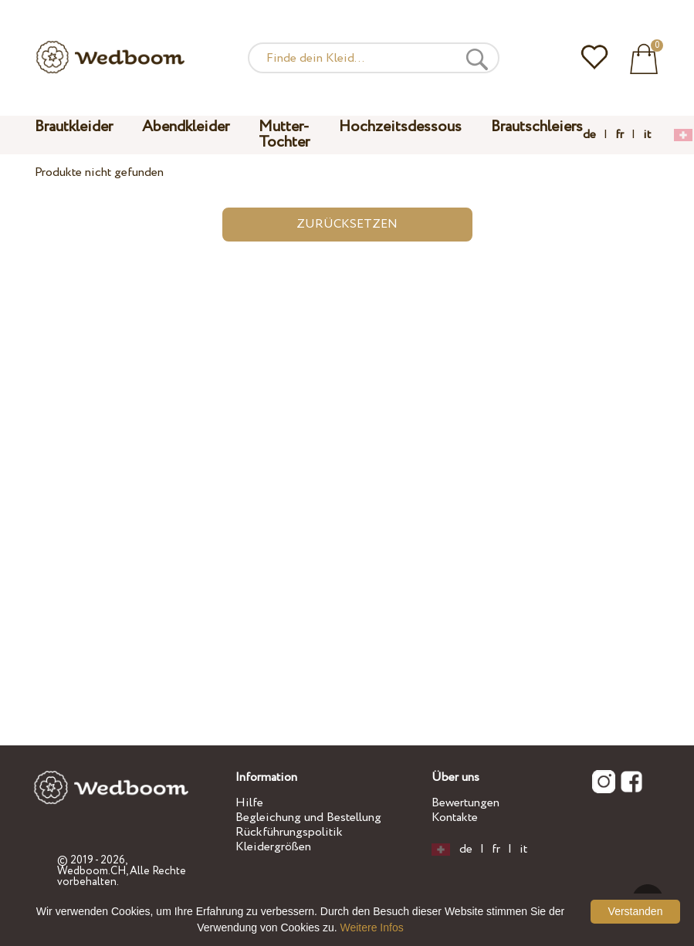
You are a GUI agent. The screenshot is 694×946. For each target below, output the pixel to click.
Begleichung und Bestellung (308, 817)
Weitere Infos (372, 927)
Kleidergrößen (273, 847)
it (647, 135)
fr (619, 135)
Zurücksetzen (347, 224)
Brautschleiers (537, 127)
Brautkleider (74, 127)
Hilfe (249, 803)
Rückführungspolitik (289, 832)
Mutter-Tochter (284, 135)
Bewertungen (465, 803)
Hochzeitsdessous (400, 127)
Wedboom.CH (91, 871)
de (589, 135)
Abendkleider (185, 127)
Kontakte (455, 817)
